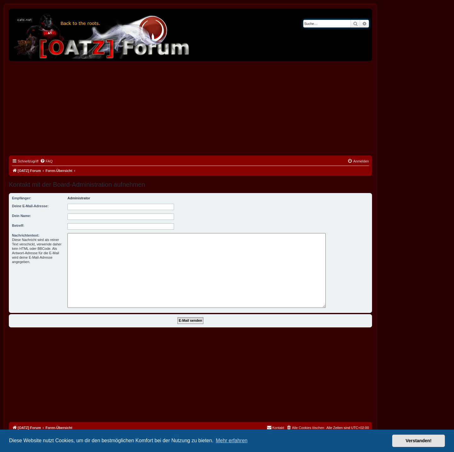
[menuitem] (46, 161)
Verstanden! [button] (419, 440)
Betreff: (18, 225)
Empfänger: (21, 198)
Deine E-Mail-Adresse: (30, 206)
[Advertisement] (190, 108)
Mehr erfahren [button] (231, 440)
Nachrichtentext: (25, 235)
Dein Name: (21, 216)
